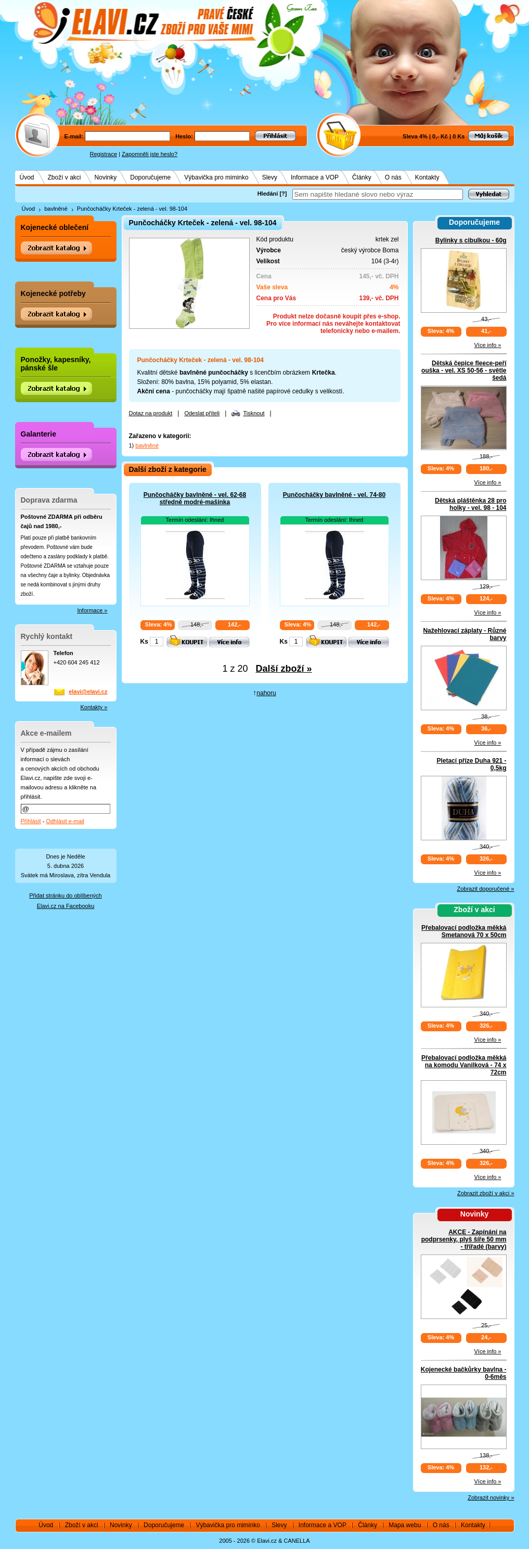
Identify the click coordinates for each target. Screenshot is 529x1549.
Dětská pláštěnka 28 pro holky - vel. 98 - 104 (470, 504)
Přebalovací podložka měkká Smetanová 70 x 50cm (463, 931)
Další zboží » (284, 668)
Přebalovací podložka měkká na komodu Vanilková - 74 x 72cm (463, 1065)
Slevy (269, 177)
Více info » (487, 345)
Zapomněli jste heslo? (149, 154)
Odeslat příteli (202, 413)
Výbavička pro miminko (216, 177)
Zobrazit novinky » (491, 1497)
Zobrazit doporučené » (485, 889)
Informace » (92, 610)
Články (361, 177)
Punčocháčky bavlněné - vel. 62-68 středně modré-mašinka (195, 498)
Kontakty (427, 177)
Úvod (27, 177)
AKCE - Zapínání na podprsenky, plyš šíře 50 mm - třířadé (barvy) (464, 1239)
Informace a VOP (315, 177)
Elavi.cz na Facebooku (66, 906)
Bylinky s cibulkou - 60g (471, 240)
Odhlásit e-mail (65, 821)
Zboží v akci (64, 177)
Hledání (267, 193)
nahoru (266, 693)
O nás (393, 177)
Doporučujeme (150, 177)
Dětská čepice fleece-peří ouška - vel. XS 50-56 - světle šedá (463, 370)
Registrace (104, 154)
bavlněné (56, 209)
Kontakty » (94, 707)
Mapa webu (405, 1525)
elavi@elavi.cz (88, 691)
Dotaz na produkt (151, 413)
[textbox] (377, 194)
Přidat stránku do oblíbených (65, 895)
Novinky (106, 177)
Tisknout (253, 413)
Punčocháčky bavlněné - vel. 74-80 (334, 494)
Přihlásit (31, 821)
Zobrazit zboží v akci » (485, 1193)
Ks (144, 641)
